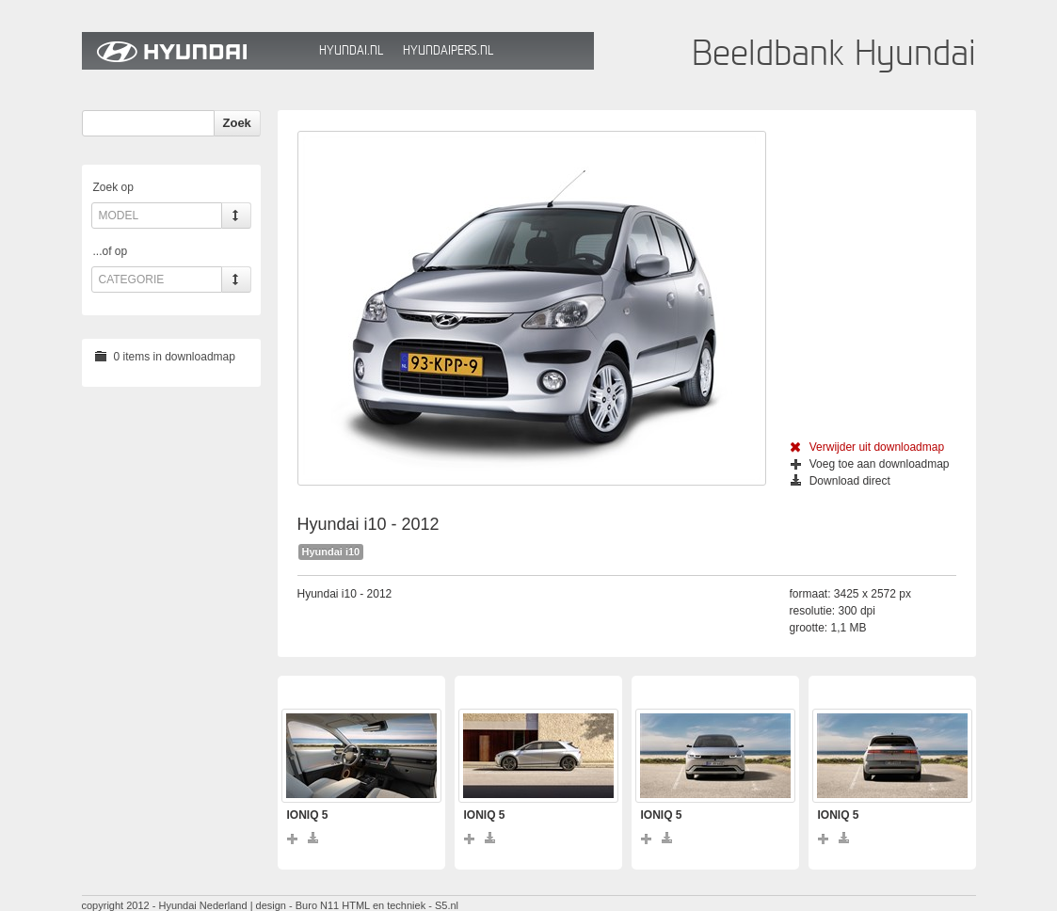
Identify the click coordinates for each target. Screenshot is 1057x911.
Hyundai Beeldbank (196, 51)
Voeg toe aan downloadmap (870, 464)
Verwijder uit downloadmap (867, 447)
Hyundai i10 (331, 551)
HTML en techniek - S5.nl (400, 905)
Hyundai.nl (351, 50)
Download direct (840, 480)
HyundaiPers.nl (448, 50)
